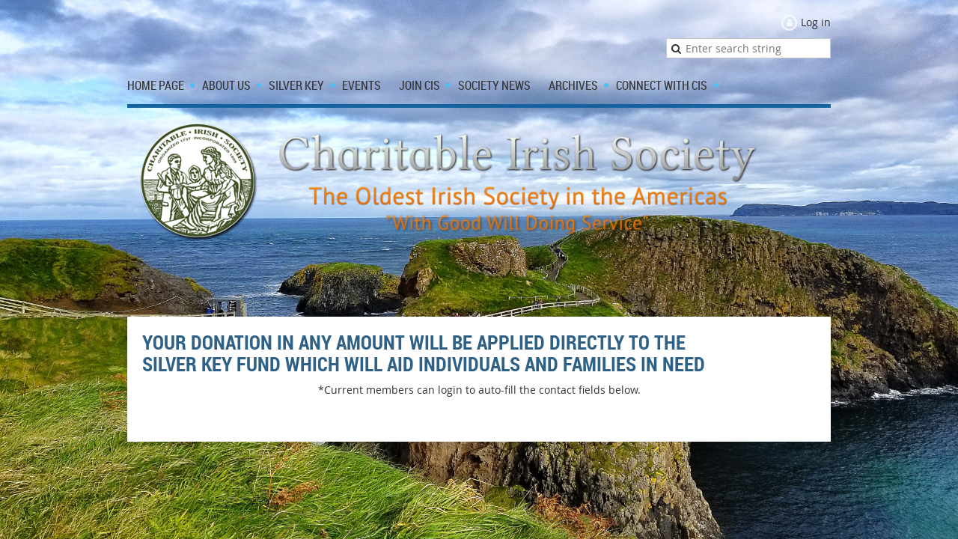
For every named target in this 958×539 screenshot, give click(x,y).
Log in (816, 22)
